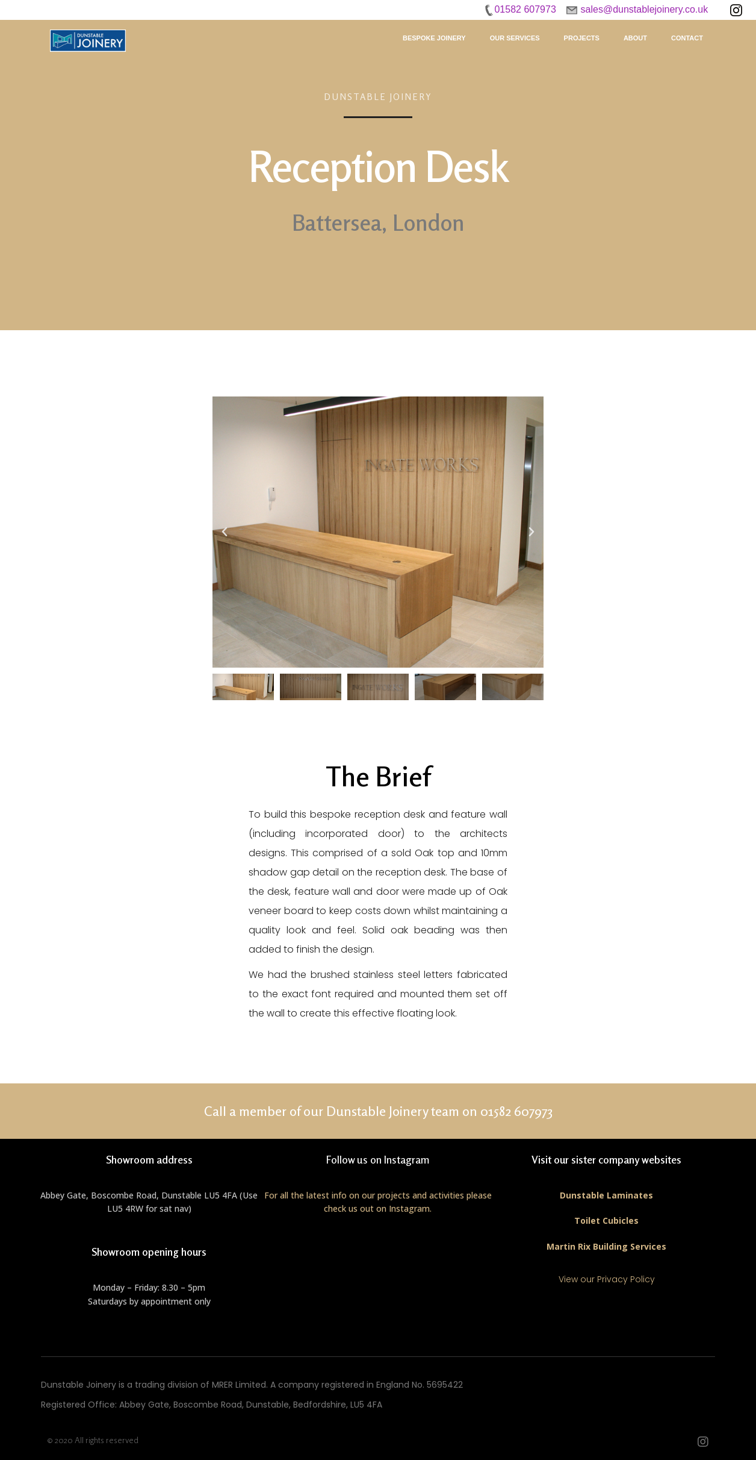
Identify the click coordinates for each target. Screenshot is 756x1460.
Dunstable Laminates (606, 1195)
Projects (582, 38)
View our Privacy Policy (607, 1279)
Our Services (515, 38)
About (635, 38)
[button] (224, 532)
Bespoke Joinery (434, 38)
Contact (687, 38)
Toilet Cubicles (606, 1220)
